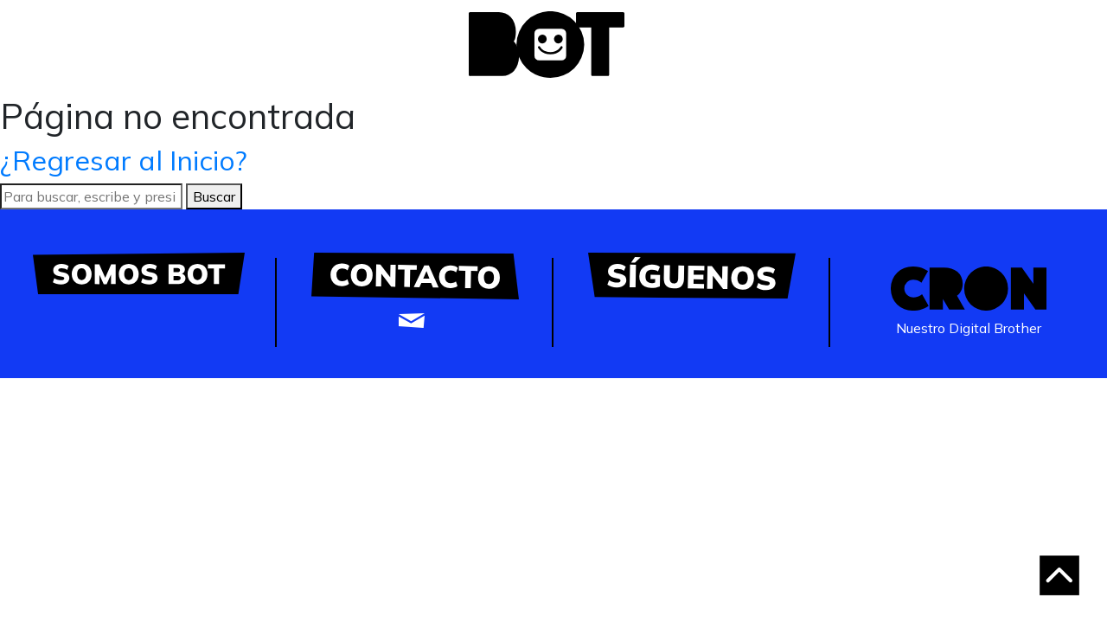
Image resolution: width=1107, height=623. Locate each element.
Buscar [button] (214, 196)
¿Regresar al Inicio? (123, 160)
